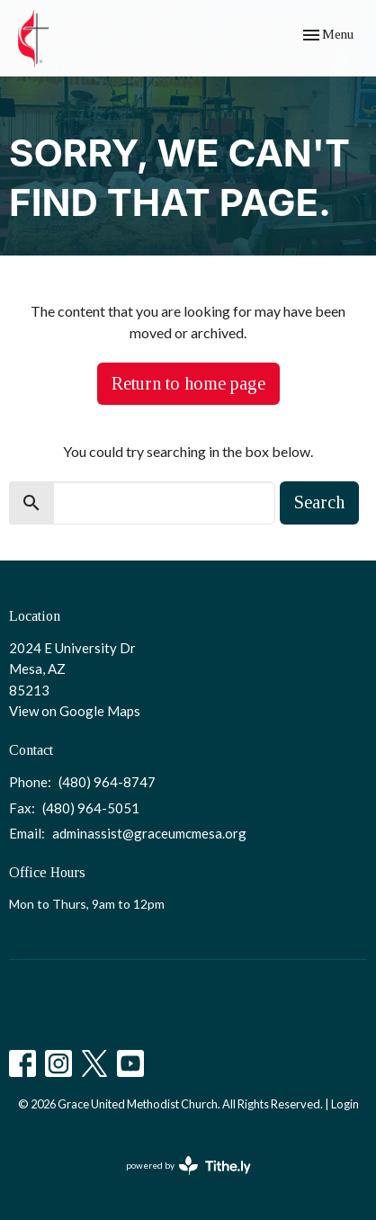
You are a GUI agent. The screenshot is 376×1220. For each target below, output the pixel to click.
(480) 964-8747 (107, 782)
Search (319, 502)
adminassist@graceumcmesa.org (149, 833)
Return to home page (188, 383)
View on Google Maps (74, 711)
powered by (188, 1165)
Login (345, 1104)
